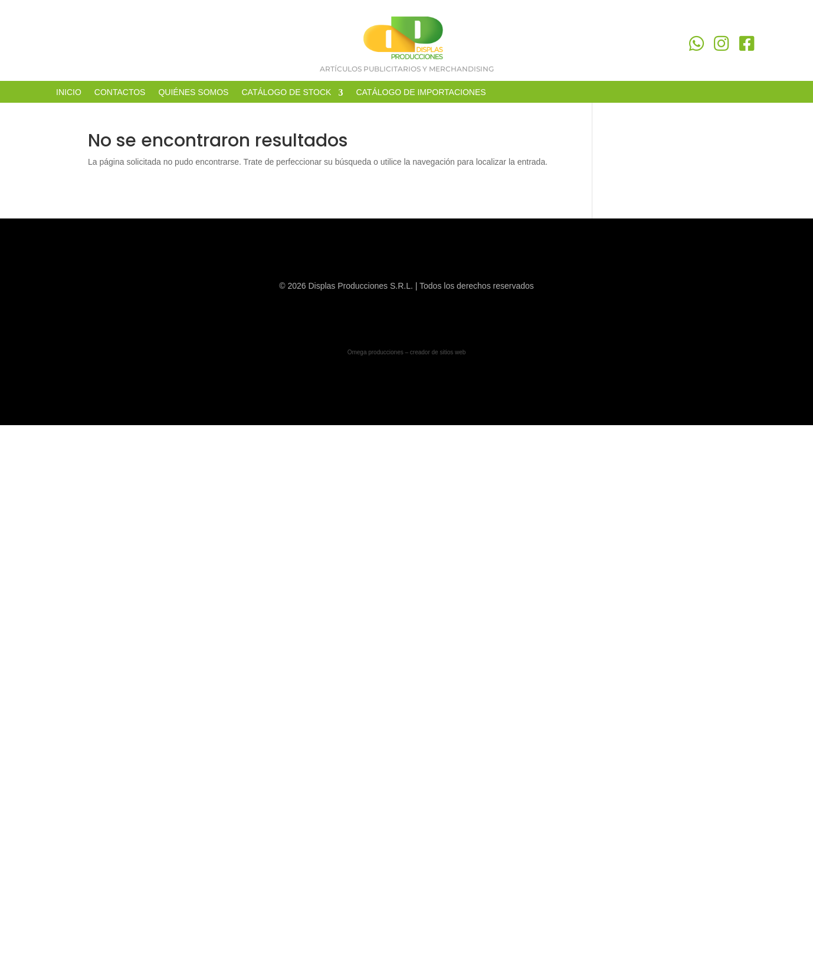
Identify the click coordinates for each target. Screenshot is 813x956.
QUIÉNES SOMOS (193, 92)
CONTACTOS (120, 92)
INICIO (68, 92)
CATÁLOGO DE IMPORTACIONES (421, 92)
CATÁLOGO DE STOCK (286, 92)
